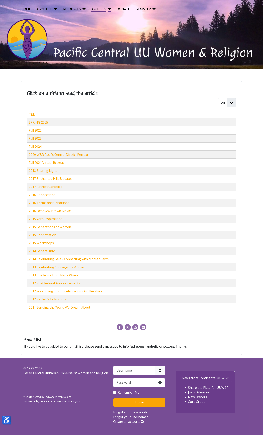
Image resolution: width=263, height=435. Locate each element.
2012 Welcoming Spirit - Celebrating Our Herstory (65, 291)
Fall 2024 (35, 146)
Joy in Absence (198, 392)
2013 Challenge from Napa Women (54, 275)
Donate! (123, 9)
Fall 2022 (35, 130)
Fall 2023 (35, 138)
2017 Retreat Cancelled (45, 187)
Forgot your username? (130, 417)
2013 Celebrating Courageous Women (57, 267)
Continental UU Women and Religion (60, 401)
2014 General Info (42, 251)
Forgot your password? (130, 412)
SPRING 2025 (38, 122)
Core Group (196, 402)
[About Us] (55, 9)
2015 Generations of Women (50, 227)
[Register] (153, 9)
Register (143, 9)
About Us (45, 9)
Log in (139, 402)
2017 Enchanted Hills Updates (50, 179)
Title (32, 114)
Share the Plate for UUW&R (208, 387)
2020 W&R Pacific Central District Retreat (58, 154)
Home (26, 9)
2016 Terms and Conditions (49, 203)
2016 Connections (42, 195)
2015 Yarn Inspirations (45, 219)
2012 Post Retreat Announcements (54, 283)
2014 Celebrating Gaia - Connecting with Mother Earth (69, 259)
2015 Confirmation (42, 235)
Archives (98, 9)
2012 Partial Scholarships (47, 299)
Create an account (128, 422)
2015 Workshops (41, 243)
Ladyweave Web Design (58, 397)
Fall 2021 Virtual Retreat (46, 162)
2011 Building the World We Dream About (59, 307)
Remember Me (128, 392)
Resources (72, 9)
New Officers (197, 397)
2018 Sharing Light (43, 170)
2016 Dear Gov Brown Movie (50, 211)
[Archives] (108, 9)
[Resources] (83, 9)
